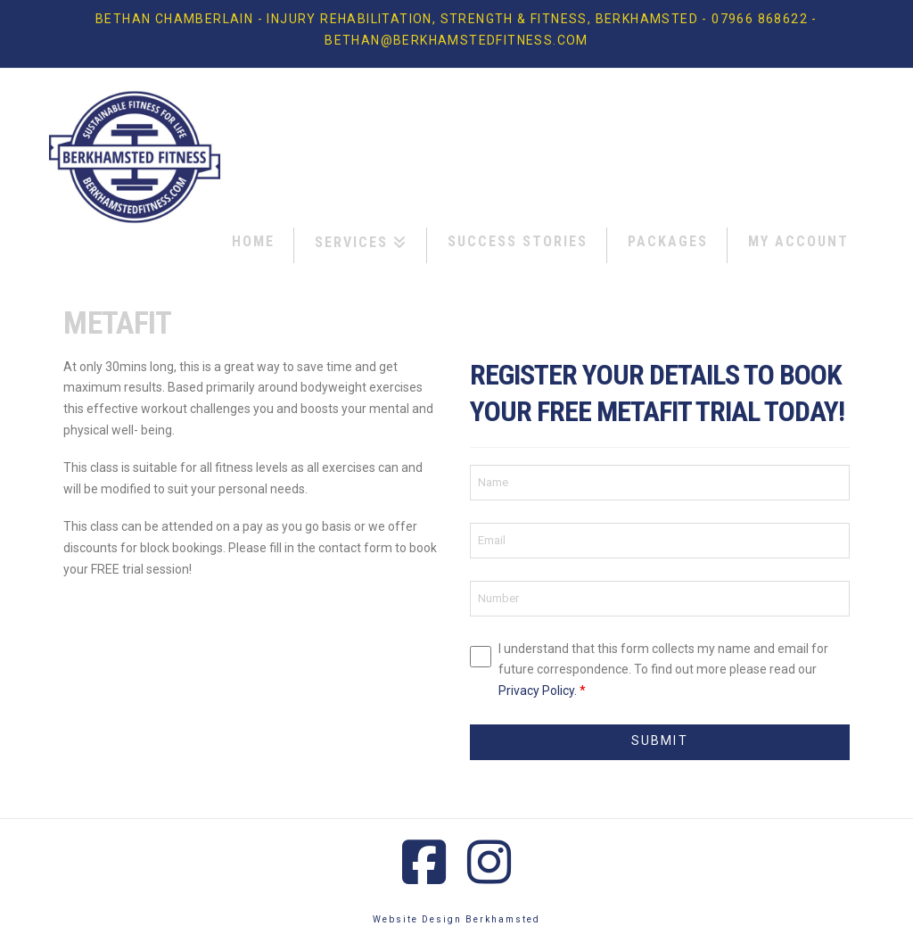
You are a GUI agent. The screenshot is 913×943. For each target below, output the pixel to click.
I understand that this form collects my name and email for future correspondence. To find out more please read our (663, 670)
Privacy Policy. (537, 690)
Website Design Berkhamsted (456, 919)
